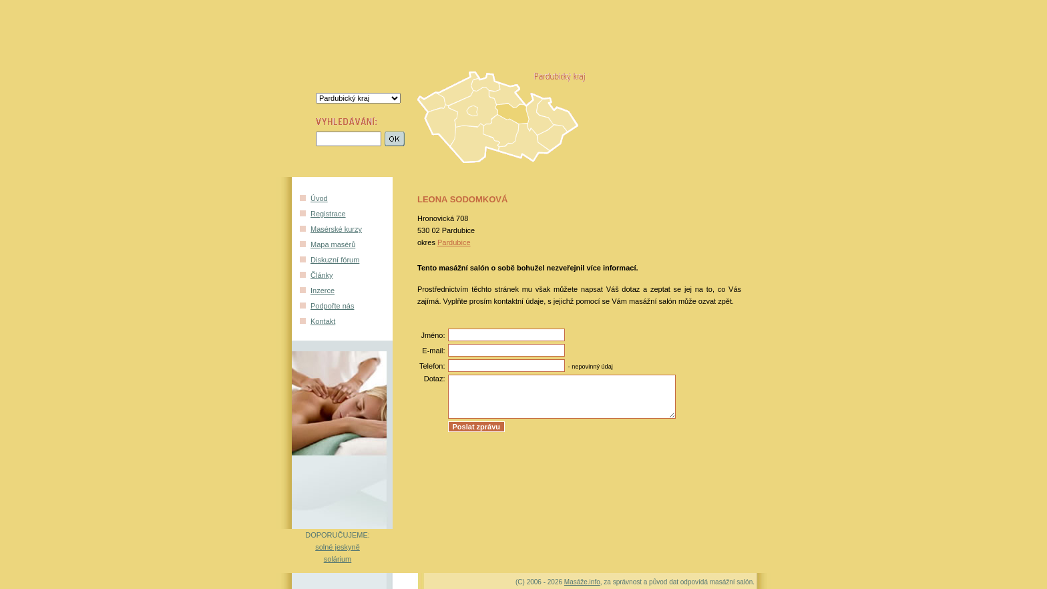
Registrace (328, 214)
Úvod (319, 198)
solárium (338, 559)
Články (321, 275)
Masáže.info (582, 582)
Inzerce (322, 290)
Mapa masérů (332, 244)
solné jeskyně (337, 547)
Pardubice (454, 242)
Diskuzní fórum (334, 260)
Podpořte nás (332, 306)
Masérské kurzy (336, 229)
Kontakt (322, 321)
